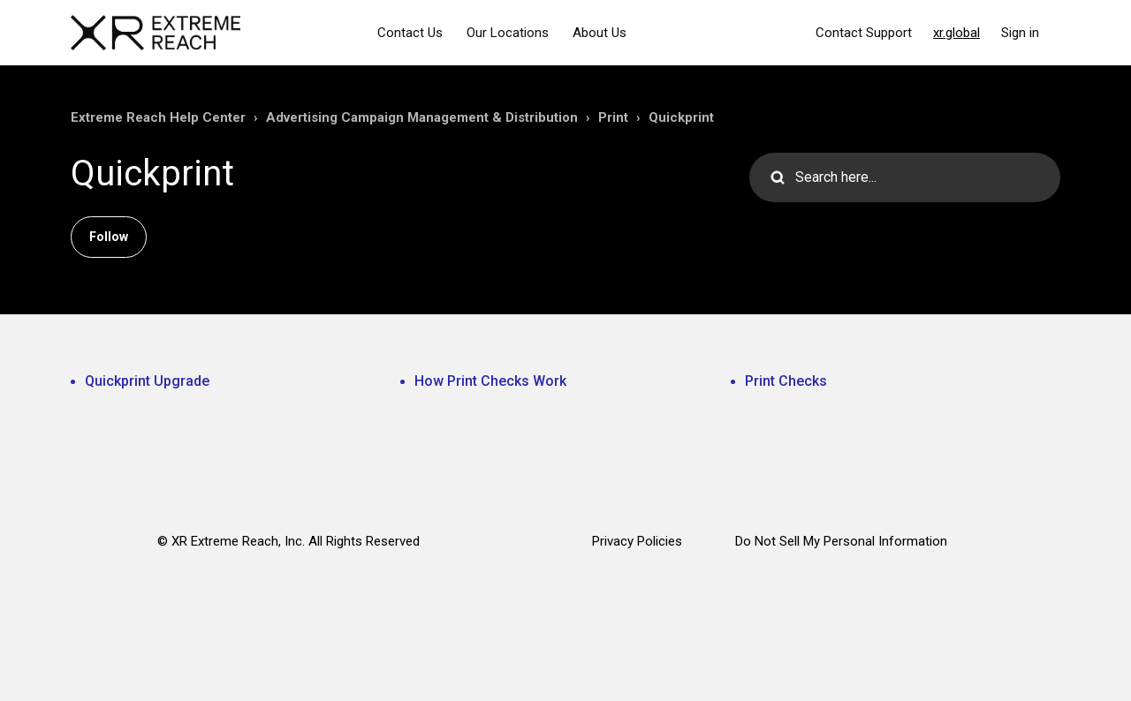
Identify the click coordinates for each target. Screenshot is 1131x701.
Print (613, 117)
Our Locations (508, 33)
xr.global (956, 33)
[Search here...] (904, 177)
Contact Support (864, 33)
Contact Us (410, 33)
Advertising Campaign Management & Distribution (422, 117)
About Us (599, 33)
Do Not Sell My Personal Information (841, 541)
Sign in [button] (1020, 33)
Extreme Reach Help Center (158, 117)
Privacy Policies (637, 541)
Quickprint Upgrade (147, 381)
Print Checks (786, 381)
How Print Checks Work (490, 381)
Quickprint (681, 117)
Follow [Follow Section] (108, 237)
